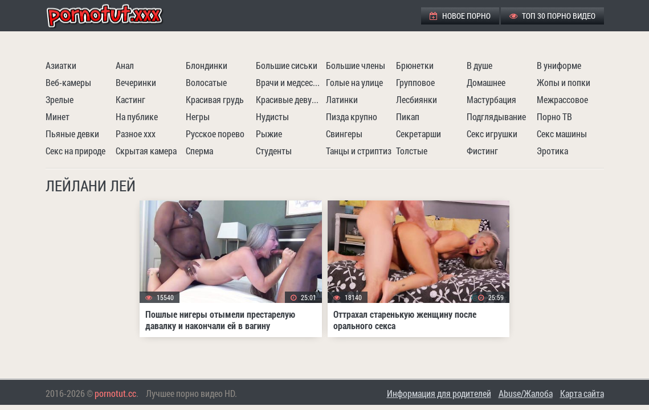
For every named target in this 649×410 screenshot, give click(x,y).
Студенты (274, 151)
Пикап (407, 116)
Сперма (199, 151)
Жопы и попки (563, 82)
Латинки (342, 99)
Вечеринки (136, 82)
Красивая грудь (215, 99)
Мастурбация (491, 99)
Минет (58, 116)
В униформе (559, 65)
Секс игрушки (492, 134)
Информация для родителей (439, 393)
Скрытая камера (146, 151)
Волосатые (206, 82)
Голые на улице (354, 82)
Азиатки (61, 65)
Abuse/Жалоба (526, 393)
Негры (198, 116)
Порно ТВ (554, 116)
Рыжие (269, 134)
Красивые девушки (289, 99)
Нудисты (272, 116)
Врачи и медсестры (289, 82)
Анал (125, 65)
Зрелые (60, 99)
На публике (137, 116)
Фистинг (482, 151)
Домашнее (486, 82)
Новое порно (460, 15)
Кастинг (130, 99)
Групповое (415, 82)
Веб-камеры (68, 82)
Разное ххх (136, 134)
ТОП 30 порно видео (552, 15)
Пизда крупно (351, 116)
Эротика (552, 151)
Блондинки (206, 65)
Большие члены (355, 65)
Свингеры (344, 134)
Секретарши (418, 134)
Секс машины (562, 134)
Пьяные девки (72, 134)
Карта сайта (582, 393)
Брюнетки (415, 65)
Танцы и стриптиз (358, 151)
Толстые (411, 151)
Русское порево (215, 134)
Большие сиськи (286, 65)
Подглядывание (496, 116)
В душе (479, 65)
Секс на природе (75, 151)
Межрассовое (562, 99)
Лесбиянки (416, 99)
